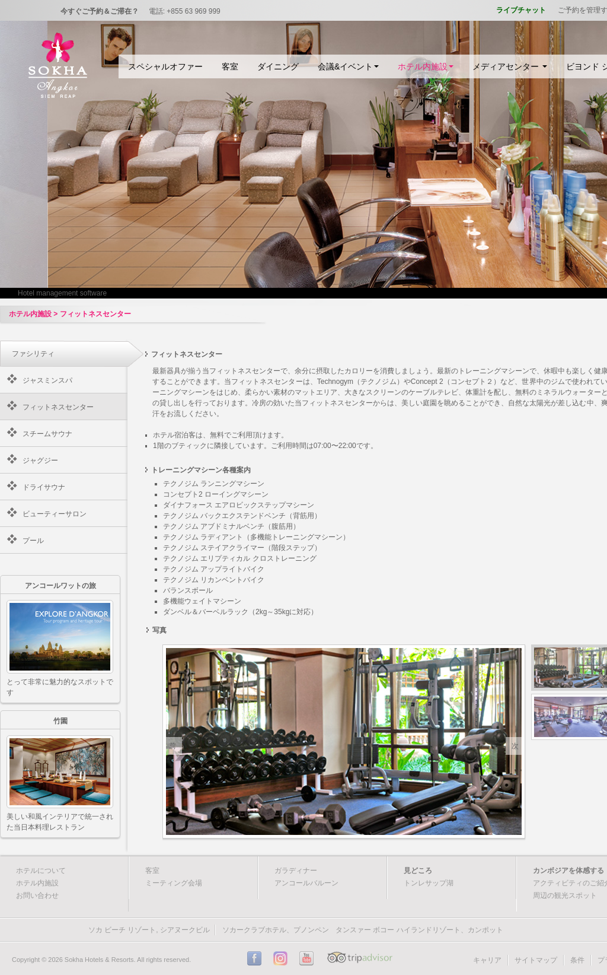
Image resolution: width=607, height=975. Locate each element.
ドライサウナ (44, 487)
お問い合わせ (37, 895)
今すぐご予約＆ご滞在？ (99, 11)
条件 (577, 960)
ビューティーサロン (55, 514)
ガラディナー (295, 870)
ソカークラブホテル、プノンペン (275, 930)
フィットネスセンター (58, 407)
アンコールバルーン (306, 883)
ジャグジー (40, 460)
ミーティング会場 (173, 883)
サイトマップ (536, 960)
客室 (230, 66)
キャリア (487, 960)
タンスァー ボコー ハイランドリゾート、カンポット (419, 930)
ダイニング (278, 66)
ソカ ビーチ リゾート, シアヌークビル (149, 930)
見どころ (418, 870)
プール (33, 540)
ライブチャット (521, 10)
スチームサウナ (47, 434)
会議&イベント (348, 66)
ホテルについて (41, 870)
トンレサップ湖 (428, 883)
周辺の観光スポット (565, 895)
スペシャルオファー (165, 66)
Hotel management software (62, 293)
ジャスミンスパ (47, 380)
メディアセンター (509, 66)
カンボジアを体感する (568, 870)
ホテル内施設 (425, 66)
